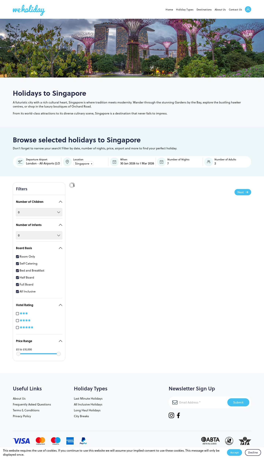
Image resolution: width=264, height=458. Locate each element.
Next (240, 192)
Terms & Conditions (26, 408)
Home (169, 9)
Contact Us (235, 9)
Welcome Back (248, 9)
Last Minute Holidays (88, 397)
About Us (220, 9)
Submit (238, 400)
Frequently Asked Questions (32, 402)
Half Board (25, 276)
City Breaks (81, 414)
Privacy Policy (22, 414)
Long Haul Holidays (87, 408)
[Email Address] (197, 400)
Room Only (25, 255)
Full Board (24, 283)
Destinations (204, 9)
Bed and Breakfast (30, 269)
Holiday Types (184, 9)
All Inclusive (26, 290)
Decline (253, 452)
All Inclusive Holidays (88, 402)
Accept (234, 452)
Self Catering (26, 262)
